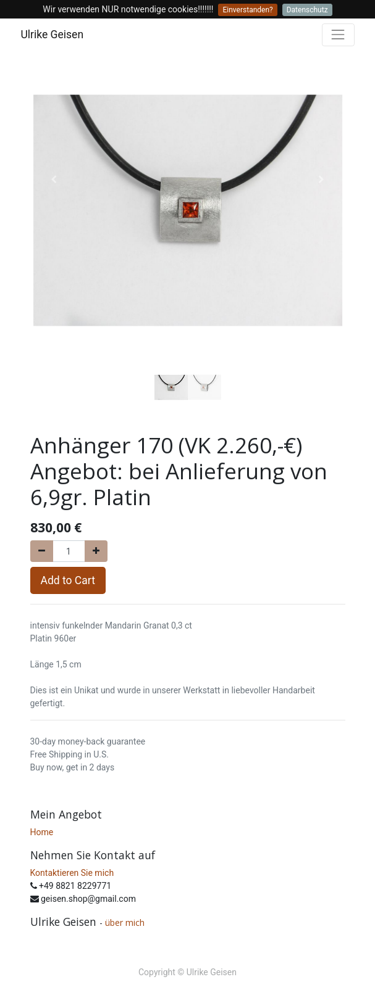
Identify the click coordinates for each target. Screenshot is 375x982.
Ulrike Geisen (52, 34)
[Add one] (96, 551)
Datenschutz (307, 10)
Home (42, 832)
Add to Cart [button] (68, 580)
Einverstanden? (247, 10)
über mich (126, 922)
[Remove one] (41, 551)
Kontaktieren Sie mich (72, 873)
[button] (54, 179)
